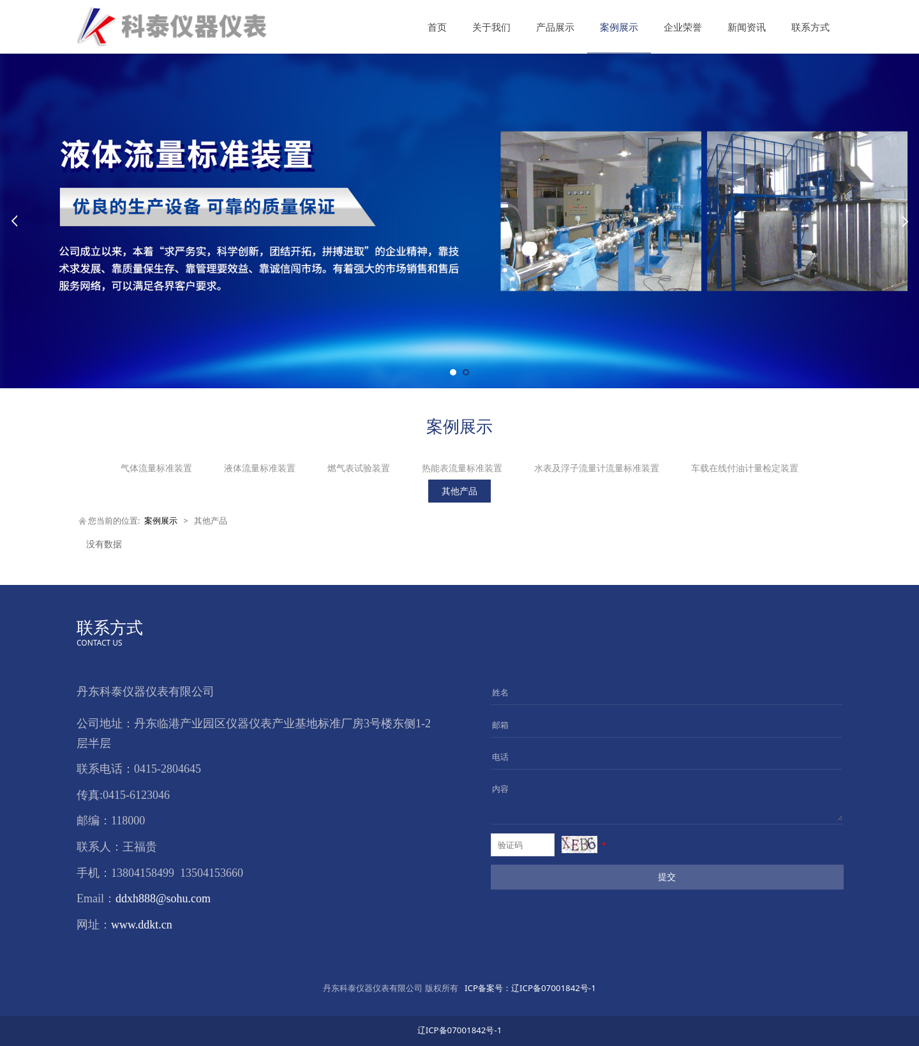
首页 (437, 26)
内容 (500, 788)
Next (905, 221)
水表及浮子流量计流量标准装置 (596, 468)
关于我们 (491, 26)
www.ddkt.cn (141, 924)
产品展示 (555, 26)
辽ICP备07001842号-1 (529, 988)
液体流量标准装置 (259, 468)
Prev (14, 221)
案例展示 (619, 26)
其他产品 (459, 491)
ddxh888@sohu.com (163, 898)
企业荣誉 (683, 26)
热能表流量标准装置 (462, 468)
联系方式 (810, 26)
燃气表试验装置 (358, 468)
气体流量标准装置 (156, 468)
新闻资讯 (747, 26)
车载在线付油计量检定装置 (744, 468)
